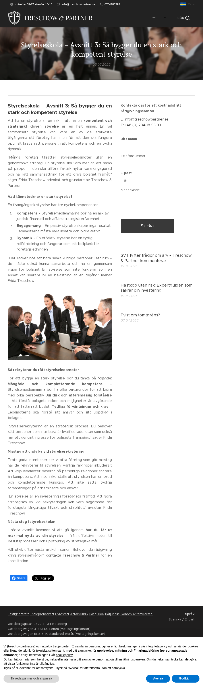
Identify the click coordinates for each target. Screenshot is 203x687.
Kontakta (53, 555)
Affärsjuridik (79, 614)
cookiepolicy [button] (64, 655)
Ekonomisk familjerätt (136, 614)
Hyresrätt (62, 614)
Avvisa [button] (158, 678)
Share (18, 578)
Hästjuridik (96, 614)
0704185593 (112, 4)
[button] (183, 17)
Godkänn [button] (185, 678)
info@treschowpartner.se (78, 4)
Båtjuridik (112, 614)
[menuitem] (105, 17)
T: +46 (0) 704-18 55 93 (141, 125)
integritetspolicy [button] (156, 646)
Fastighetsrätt (18, 614)
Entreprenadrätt (42, 614)
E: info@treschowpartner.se (144, 119)
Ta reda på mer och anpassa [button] (31, 678)
